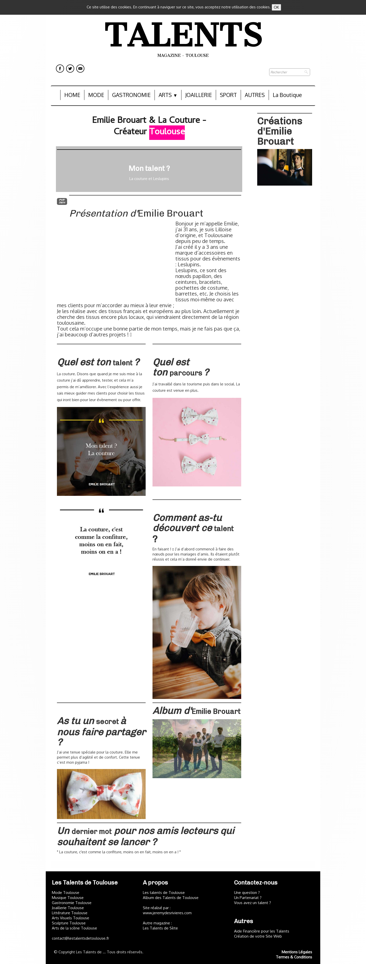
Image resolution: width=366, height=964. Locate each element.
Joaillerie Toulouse (68, 907)
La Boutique (287, 94)
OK (276, 7)
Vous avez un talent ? (252, 902)
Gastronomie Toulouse (72, 902)
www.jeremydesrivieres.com (167, 912)
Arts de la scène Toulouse (74, 928)
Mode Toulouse (65, 892)
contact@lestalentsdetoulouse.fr (80, 938)
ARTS (168, 94)
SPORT (228, 94)
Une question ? (247, 892)
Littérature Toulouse (69, 912)
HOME (72, 94)
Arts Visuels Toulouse (70, 918)
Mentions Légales (297, 952)
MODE (96, 94)
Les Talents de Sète (160, 928)
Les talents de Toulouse (164, 892)
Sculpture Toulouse (69, 923)
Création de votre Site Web (258, 936)
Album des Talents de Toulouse (171, 897)
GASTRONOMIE (131, 94)
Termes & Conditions (294, 957)
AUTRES (255, 94)
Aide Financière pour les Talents (261, 931)
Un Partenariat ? (248, 897)
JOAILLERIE (198, 94)
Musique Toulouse (68, 897)
